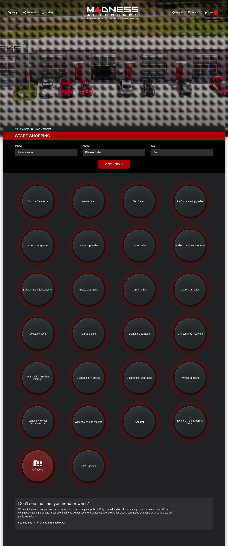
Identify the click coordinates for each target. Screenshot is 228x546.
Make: (18, 145)
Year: (153, 145)
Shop (13, 12)
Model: (86, 145)
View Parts (114, 164)
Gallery (47, 12)
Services (29, 12)
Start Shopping (43, 128)
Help (177, 12)
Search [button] (193, 12)
